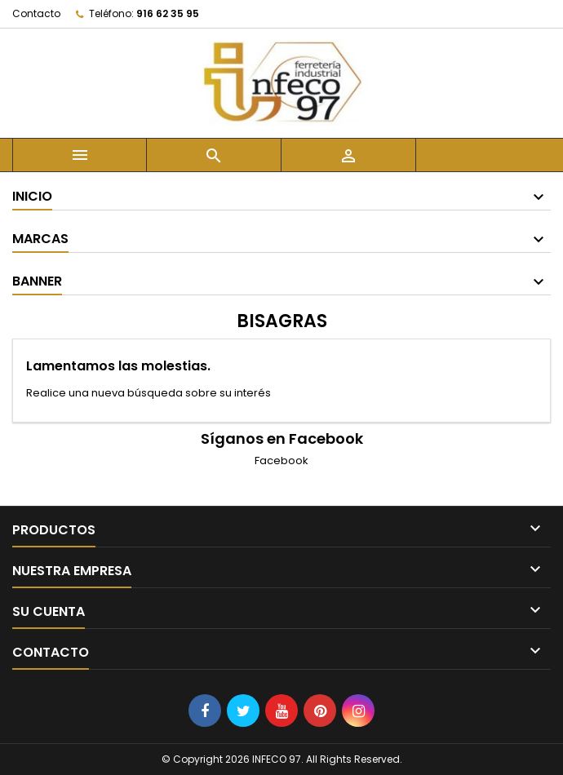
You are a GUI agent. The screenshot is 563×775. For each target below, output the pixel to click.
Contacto (36, 13)
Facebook (281, 460)
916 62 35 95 (167, 13)
